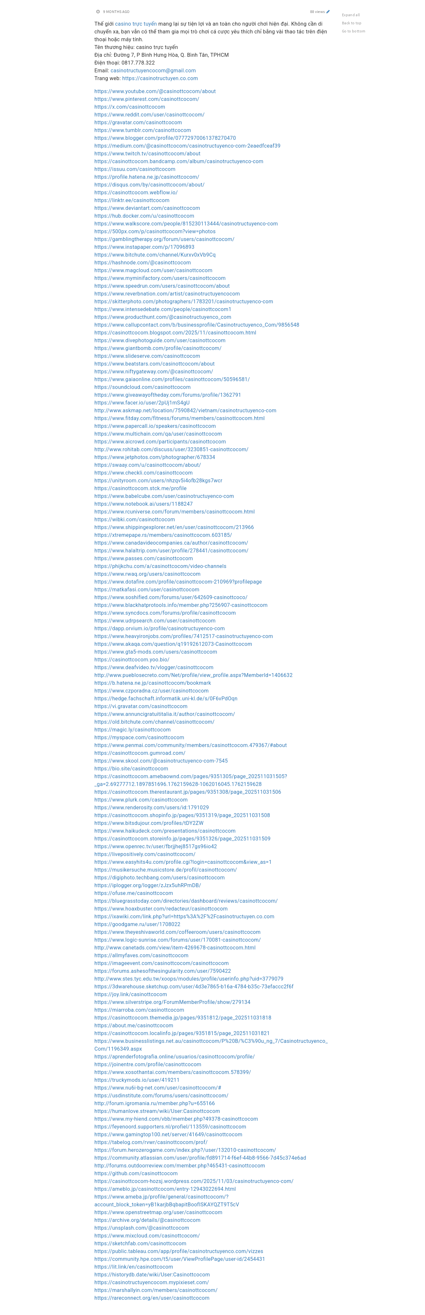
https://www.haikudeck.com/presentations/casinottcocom (165, 831)
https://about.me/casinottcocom (133, 1025)
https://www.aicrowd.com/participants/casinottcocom (160, 442)
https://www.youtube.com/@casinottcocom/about (155, 91)
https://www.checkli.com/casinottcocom (143, 473)
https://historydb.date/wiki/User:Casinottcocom (152, 1275)
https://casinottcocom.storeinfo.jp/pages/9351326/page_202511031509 (182, 839)
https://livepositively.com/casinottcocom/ (145, 854)
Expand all (351, 14)
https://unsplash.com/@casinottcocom (141, 1228)
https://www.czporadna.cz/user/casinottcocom (151, 691)
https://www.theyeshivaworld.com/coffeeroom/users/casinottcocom (177, 932)
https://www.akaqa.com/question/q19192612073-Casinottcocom (173, 644)
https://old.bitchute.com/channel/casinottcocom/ (154, 722)
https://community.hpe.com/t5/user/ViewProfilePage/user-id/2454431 (179, 1259)
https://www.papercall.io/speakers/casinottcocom (155, 426)
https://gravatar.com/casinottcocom (138, 122)
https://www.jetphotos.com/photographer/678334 (154, 457)
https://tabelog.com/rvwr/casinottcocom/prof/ (151, 1142)
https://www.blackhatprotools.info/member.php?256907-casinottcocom (181, 605)
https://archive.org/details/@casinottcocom (147, 1220)
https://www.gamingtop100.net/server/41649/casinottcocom (168, 1134)
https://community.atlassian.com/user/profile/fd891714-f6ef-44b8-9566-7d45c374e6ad (200, 1158)
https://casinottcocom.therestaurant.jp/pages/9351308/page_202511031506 (187, 792)
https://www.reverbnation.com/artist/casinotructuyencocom (167, 294)
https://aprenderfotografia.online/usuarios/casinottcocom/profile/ (174, 1057)
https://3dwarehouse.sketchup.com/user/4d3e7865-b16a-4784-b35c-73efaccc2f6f (194, 986)
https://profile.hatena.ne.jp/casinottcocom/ (147, 177)
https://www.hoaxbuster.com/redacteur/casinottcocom (161, 909)
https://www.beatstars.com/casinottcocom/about (154, 364)
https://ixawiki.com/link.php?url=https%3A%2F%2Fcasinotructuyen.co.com (184, 916)
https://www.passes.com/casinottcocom (143, 558)
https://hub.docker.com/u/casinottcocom (144, 216)
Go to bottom (353, 31)
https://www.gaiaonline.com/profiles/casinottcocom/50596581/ (172, 379)
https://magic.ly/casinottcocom (132, 730)
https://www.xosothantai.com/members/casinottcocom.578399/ (172, 1072)
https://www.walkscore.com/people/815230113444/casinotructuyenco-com (186, 224)
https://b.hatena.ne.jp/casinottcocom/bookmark (152, 683)
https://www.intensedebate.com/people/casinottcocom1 (163, 309)
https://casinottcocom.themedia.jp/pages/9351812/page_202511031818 (183, 1018)
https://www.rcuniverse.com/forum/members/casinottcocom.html (174, 512)
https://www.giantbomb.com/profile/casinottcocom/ (158, 348)
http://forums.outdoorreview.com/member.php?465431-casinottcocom (179, 1166)
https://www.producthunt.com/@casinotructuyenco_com (162, 317)
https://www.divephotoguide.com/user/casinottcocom (159, 340)
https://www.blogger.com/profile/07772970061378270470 (165, 138)
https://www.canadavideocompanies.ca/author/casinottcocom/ (171, 543)
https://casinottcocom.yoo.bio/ (132, 660)
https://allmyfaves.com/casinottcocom (141, 955)
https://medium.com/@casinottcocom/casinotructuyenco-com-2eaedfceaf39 (187, 146)
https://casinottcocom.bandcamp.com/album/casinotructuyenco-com (178, 161)
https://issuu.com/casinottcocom (135, 169)
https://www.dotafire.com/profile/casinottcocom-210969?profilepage (178, 582)
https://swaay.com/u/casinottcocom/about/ (147, 465)
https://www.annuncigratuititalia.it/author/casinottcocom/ (164, 714)
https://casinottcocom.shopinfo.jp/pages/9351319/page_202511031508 (182, 815)
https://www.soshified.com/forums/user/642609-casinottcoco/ (171, 597)
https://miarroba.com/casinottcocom (139, 1010)
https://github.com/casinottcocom (136, 1173)
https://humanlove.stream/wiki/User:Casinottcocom (157, 1111)
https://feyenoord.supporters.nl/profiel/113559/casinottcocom (170, 1127)
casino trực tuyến (136, 24)
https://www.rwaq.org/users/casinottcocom (147, 574)
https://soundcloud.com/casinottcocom (142, 387)
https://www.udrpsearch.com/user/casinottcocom (155, 621)
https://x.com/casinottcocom (129, 107)
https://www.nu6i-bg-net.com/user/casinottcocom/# (157, 1088)
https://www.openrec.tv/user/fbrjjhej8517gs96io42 (155, 846)
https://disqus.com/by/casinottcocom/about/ (149, 185)
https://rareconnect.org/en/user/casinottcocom (152, 1298)
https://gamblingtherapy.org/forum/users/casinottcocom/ (164, 239)
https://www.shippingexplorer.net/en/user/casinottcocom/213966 (174, 527)
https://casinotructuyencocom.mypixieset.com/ (151, 1282)
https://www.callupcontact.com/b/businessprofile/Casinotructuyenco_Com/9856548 (196, 325)
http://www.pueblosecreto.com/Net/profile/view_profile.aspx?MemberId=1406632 (193, 675)
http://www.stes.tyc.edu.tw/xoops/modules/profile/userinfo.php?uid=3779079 (189, 979)
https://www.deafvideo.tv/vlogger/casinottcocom (153, 667)
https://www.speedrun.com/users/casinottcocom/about (162, 286)
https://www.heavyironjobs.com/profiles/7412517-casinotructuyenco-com (183, 636)
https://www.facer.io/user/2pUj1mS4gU (142, 403)
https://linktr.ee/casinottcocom (132, 200)
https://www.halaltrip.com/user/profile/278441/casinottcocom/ (171, 551)
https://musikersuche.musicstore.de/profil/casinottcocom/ (165, 870)
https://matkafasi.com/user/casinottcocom (147, 589)
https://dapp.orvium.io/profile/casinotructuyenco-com (159, 628)
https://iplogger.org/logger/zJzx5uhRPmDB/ (147, 885)
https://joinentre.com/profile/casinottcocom (147, 1064)
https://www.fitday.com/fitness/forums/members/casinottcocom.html (179, 418)
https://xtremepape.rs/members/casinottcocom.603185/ (163, 535)
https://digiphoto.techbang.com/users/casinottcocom (159, 878)
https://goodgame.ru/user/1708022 (137, 924)
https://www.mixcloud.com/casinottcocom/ (147, 1236)
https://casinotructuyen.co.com (160, 78)
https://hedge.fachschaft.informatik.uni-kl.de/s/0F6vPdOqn (165, 698)
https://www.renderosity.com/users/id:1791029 (151, 807)
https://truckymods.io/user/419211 (137, 1080)
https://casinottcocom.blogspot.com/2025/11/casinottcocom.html (175, 333)
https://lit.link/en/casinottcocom (133, 1267)
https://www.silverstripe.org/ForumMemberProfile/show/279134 (172, 1002)
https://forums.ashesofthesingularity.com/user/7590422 (162, 971)
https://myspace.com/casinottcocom (139, 737)
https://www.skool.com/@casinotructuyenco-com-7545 (161, 761)
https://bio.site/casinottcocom (131, 769)
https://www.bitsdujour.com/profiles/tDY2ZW (149, 823)
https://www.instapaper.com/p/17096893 (144, 247)
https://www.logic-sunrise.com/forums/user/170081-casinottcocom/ (177, 940)
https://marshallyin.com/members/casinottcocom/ (156, 1290)
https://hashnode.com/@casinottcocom (142, 262)
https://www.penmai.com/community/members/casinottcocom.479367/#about (190, 745)
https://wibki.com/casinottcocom (134, 519)
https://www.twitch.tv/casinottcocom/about (147, 154)
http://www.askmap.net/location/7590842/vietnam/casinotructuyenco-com (185, 410)
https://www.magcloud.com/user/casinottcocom (153, 270)
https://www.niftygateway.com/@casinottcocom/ (153, 371)
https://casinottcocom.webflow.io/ (136, 192)
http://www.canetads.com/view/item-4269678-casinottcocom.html (175, 948)
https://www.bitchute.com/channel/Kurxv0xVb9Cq (155, 255)
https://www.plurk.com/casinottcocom (141, 800)
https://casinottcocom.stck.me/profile (140, 488)
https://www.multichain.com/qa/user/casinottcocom (158, 434)
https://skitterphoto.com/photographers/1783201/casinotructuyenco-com (183, 301)
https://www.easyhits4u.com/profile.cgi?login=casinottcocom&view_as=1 (183, 862)
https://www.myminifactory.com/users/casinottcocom (160, 278)
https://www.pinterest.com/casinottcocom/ (147, 99)
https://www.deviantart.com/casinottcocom (147, 208)
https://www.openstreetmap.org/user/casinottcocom (158, 1212)
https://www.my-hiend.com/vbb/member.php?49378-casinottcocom (176, 1119)
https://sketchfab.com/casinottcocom (140, 1243)
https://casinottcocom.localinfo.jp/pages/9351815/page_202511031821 (182, 1033)
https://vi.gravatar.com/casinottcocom (141, 706)
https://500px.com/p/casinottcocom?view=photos (155, 231)
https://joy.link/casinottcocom (130, 994)
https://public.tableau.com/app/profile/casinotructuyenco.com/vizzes (178, 1251)
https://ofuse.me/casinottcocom (133, 893)
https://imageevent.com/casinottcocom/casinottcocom (161, 963)
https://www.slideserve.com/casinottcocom (147, 356)
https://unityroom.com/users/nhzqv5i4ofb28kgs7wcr (158, 480)
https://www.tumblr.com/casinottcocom (142, 130)
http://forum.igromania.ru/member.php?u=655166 (154, 1103)
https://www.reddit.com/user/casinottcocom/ (149, 115)
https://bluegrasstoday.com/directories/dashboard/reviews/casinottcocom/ (186, 901)
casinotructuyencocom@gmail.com (153, 70)
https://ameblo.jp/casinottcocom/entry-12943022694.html (165, 1189)
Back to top (352, 22)
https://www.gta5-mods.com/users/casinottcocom (155, 652)
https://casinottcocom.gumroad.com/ (140, 753)
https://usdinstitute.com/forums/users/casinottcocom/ (161, 1095)
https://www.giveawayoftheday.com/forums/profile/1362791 (167, 395)
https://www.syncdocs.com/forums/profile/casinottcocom (165, 613)
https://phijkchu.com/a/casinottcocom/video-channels (160, 566)
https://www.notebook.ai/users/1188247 (143, 504)
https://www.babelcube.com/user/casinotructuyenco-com (164, 496)
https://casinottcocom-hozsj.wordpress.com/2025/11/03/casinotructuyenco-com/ (194, 1181)
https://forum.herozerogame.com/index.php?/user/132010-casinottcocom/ (185, 1150)
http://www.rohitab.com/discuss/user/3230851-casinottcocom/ (171, 449)
